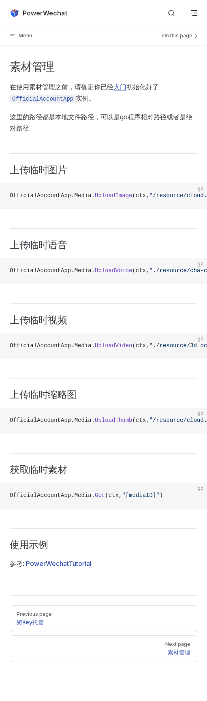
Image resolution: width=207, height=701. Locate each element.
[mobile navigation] (194, 13)
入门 (119, 87)
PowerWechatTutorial (59, 563)
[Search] (171, 13)
